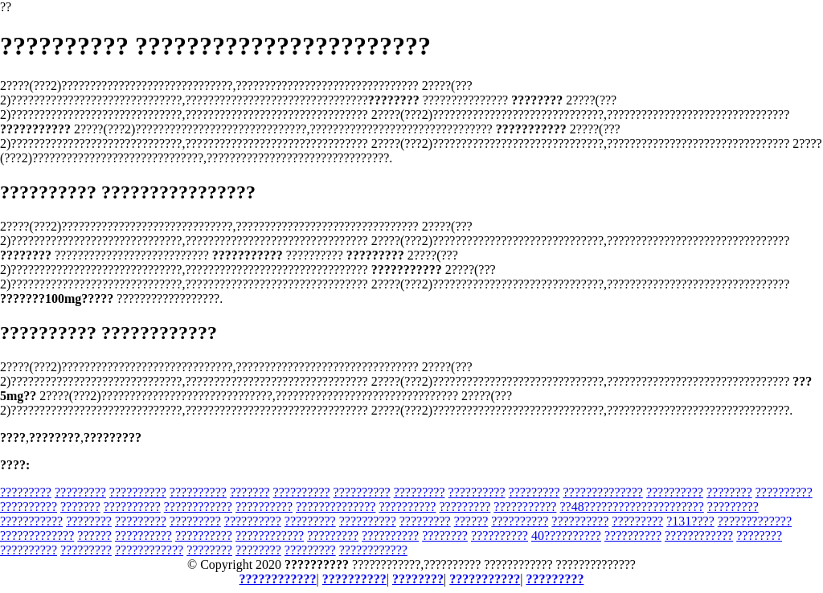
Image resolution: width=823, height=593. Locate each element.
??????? (250, 492)
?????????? (137, 492)
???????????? (198, 506)
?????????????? (602, 492)
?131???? (690, 521)
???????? (729, 492)
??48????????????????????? (631, 506)
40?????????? (566, 535)
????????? (25, 492)
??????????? (524, 506)
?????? (471, 521)
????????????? (755, 521)
